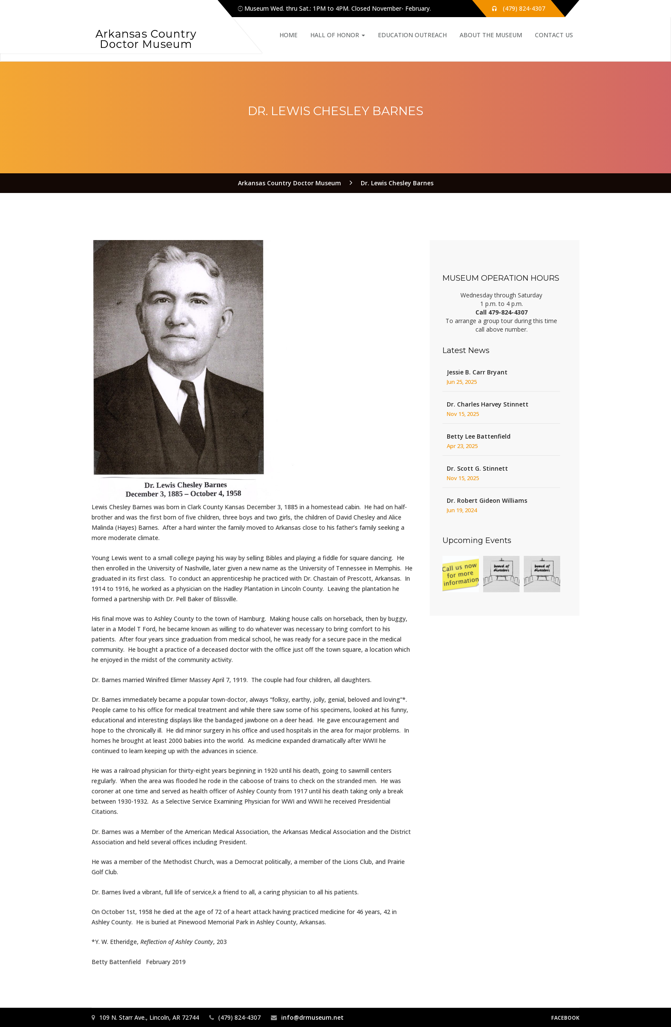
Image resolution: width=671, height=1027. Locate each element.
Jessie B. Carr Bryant (477, 372)
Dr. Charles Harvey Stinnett (487, 404)
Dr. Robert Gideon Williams (487, 500)
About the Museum (491, 35)
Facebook (565, 1017)
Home (288, 35)
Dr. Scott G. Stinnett (477, 468)
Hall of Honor (337, 35)
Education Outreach (412, 35)
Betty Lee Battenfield (479, 436)
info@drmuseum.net (312, 1017)
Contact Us (554, 35)
